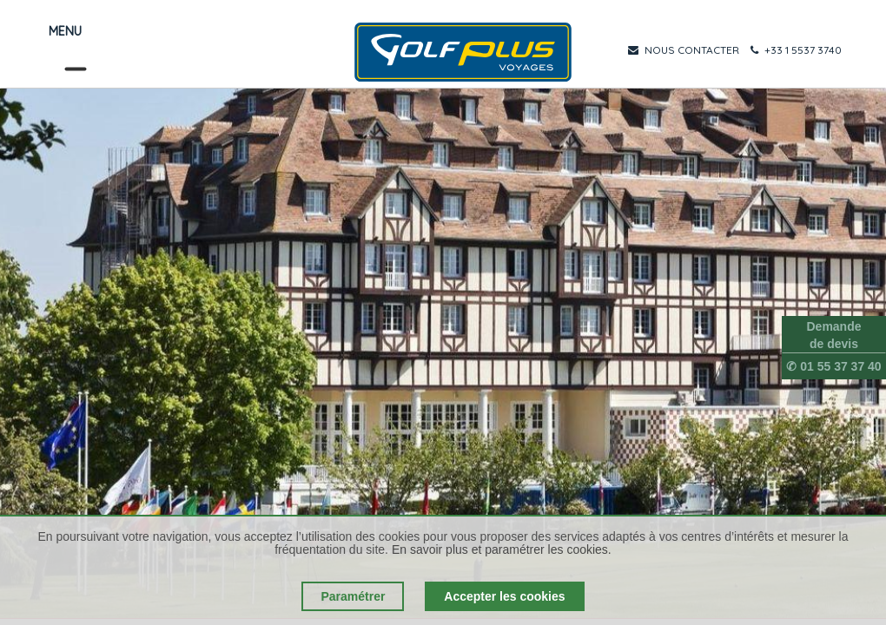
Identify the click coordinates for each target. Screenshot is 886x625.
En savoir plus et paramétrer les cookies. (502, 549)
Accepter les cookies (504, 596)
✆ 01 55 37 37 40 (833, 366)
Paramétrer (353, 596)
